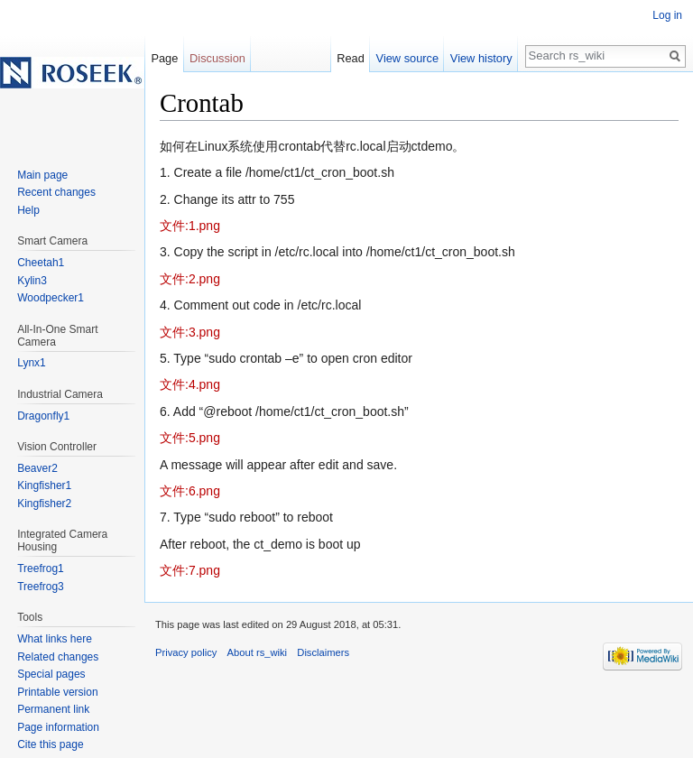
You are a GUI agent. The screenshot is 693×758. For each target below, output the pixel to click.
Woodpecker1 (50, 297)
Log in (667, 15)
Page (164, 58)
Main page (42, 175)
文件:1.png (190, 225)
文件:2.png (190, 279)
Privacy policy (186, 652)
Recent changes (56, 192)
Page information (58, 727)
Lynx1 (31, 362)
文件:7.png (190, 570)
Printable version (57, 692)
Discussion (217, 58)
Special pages (51, 674)
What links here (54, 639)
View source (407, 58)
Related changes (57, 657)
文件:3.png (190, 332)
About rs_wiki (257, 652)
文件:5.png (190, 437)
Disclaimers (323, 652)
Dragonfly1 (43, 416)
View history (481, 58)
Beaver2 (37, 468)
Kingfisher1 (44, 485)
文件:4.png (190, 384)
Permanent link (53, 709)
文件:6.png (190, 491)
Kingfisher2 (44, 503)
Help (28, 210)
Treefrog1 (40, 568)
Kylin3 (32, 280)
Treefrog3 (40, 586)
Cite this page (50, 744)
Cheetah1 (40, 262)
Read (351, 58)
